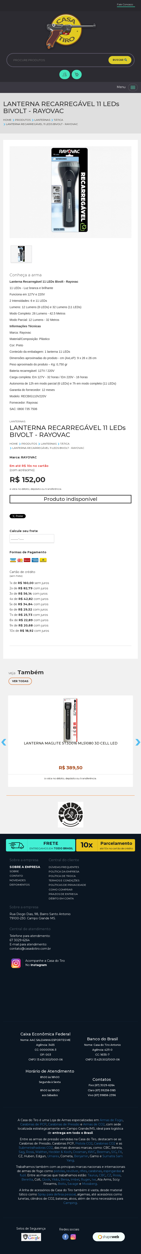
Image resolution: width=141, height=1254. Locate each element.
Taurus (92, 1175)
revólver (72, 1171)
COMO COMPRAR (61, 889)
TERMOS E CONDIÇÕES (64, 880)
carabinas (95, 1171)
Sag (21, 1152)
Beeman (103, 1152)
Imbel (75, 1179)
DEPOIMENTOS (20, 884)
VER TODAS (20, 681)
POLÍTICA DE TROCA (62, 876)
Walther (41, 1152)
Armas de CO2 (94, 1124)
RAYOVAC (29, 457)
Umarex (53, 1156)
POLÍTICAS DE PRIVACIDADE (67, 884)
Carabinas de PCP (33, 1124)
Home (7, 119)
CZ (109, 1175)
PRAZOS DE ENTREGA (63, 894)
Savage (72, 1184)
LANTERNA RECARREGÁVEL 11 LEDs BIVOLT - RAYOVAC (40, 124)
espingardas (112, 1171)
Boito (62, 1184)
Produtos (21, 119)
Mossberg (89, 1184)
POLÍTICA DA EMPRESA (64, 871)
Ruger (85, 1179)
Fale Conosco (125, 4)
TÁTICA (57, 119)
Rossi (30, 1152)
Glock (46, 1179)
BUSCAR (120, 60)
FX (120, 1152)
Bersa (65, 1179)
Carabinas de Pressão (64, 1124)
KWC (91, 1152)
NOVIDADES (18, 880)
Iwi (94, 1179)
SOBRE (14, 871)
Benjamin (81, 1156)
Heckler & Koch (59, 1152)
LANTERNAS (40, 119)
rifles (83, 1171)
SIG (114, 1152)
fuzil (23, 1175)
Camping (70, 1203)
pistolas (59, 1171)
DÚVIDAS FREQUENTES (64, 867)
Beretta (27, 1179)
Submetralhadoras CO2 (36, 1148)
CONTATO (16, 875)
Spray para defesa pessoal (57, 1194)
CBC (102, 1175)
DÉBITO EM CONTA (61, 898)
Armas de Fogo (111, 1120)
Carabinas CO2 (104, 1143)
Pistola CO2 (84, 1143)
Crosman (79, 1152)
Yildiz (55, 1179)
